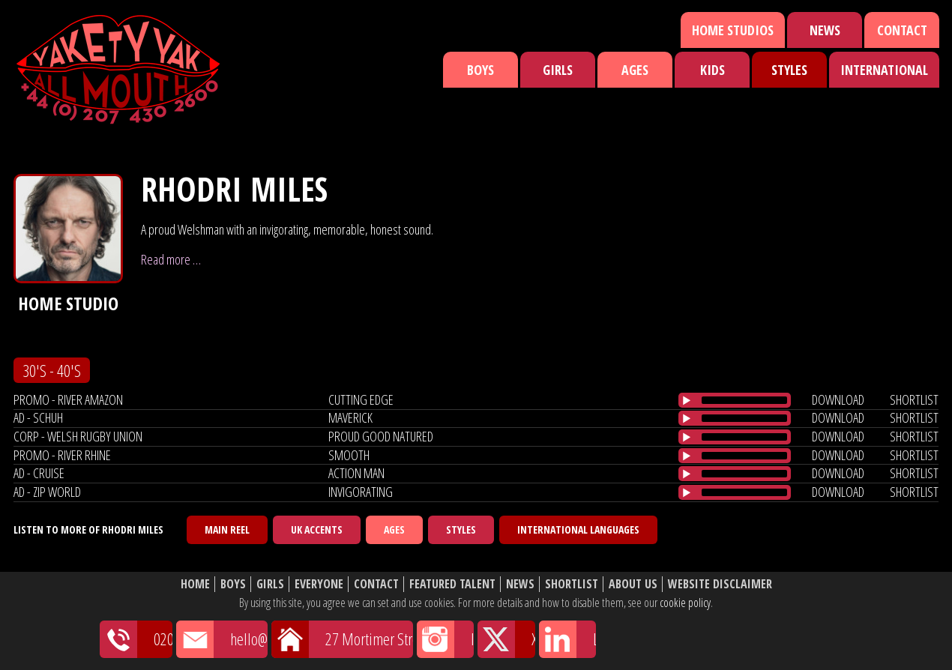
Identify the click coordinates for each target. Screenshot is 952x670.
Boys (480, 70)
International (884, 70)
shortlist (914, 399)
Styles (789, 70)
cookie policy (685, 602)
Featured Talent (452, 584)
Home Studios (733, 30)
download (838, 399)
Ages (634, 70)
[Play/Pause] (687, 400)
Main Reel (227, 529)
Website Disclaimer (720, 584)
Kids (712, 70)
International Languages (578, 529)
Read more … (171, 259)
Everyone (319, 584)
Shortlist (571, 584)
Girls (558, 70)
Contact (902, 30)
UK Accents (317, 529)
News (825, 30)
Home (195, 584)
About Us (633, 584)
